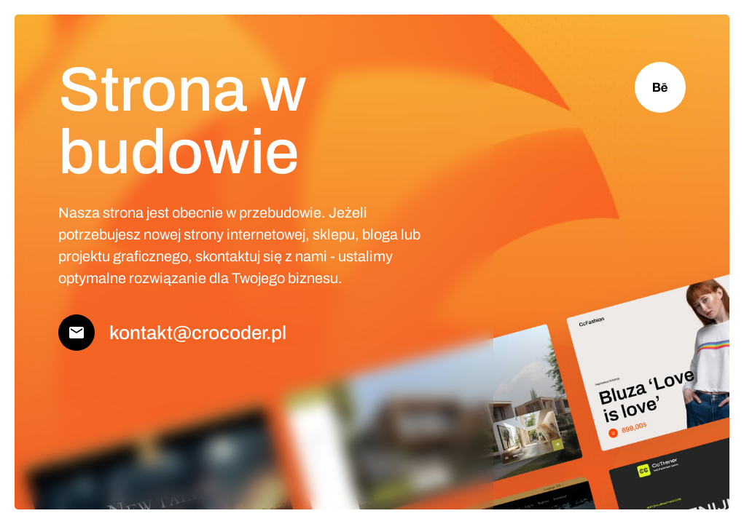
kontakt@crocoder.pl (197, 332)
